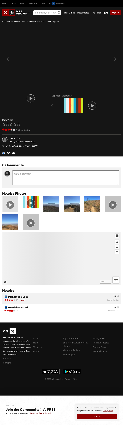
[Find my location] (117, 241)
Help (35, 342)
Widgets (37, 347)
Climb (5, 4)
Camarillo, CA (30, 141)
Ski (43, 4)
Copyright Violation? (61, 95)
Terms (67, 379)
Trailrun (33, 4)
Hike (22, 4)
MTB (14, 4)
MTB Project (69, 354)
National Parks (99, 351)
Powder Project (99, 347)
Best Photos (83, 12)
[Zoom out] (117, 251)
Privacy (75, 379)
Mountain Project (71, 350)
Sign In (115, 12)
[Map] (61, 258)
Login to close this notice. (41, 413)
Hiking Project (99, 338)
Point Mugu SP (53, 21)
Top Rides (96, 12)
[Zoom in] (117, 247)
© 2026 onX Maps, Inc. (54, 379)
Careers (7, 362)
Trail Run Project (100, 342)
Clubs (36, 351)
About (36, 338)
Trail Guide (69, 12)
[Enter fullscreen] (117, 236)
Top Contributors (71, 338)
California (6, 21)
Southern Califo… (19, 21)
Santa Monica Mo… (37, 21)
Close (97, 416)
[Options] (116, 280)
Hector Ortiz (16, 138)
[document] (97, 413)
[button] (3, 152)
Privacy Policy (108, 411)
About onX (8, 358)
